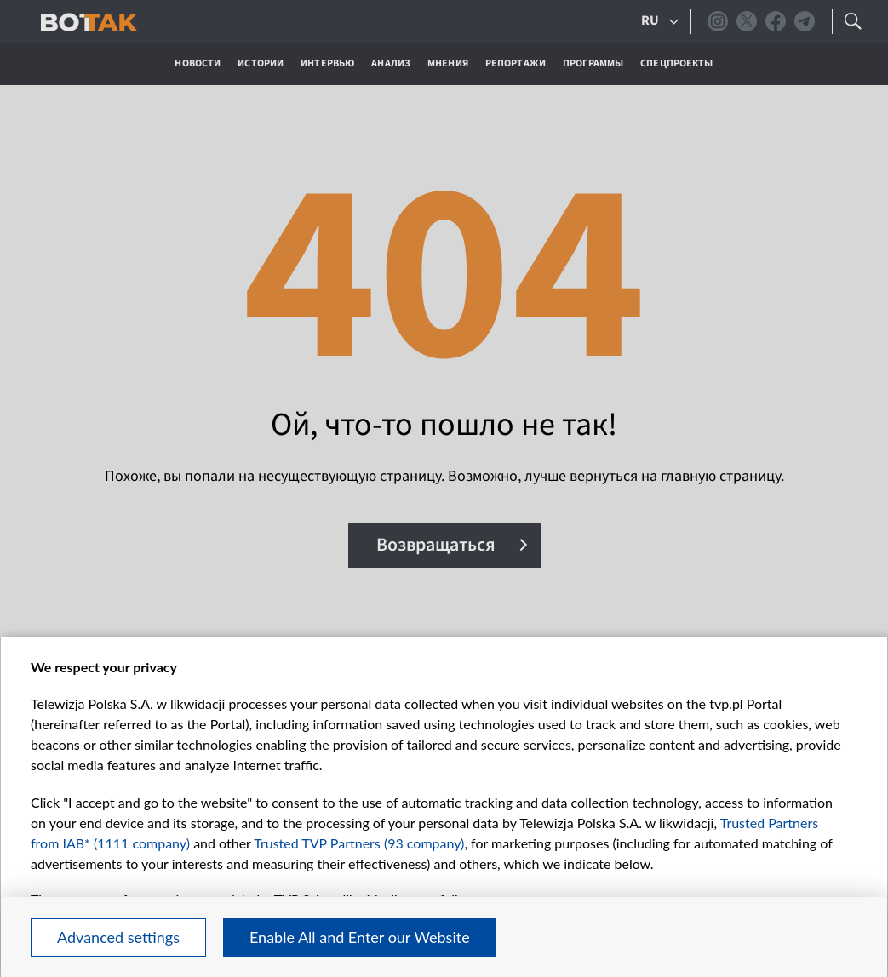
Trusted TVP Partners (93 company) (359, 843)
